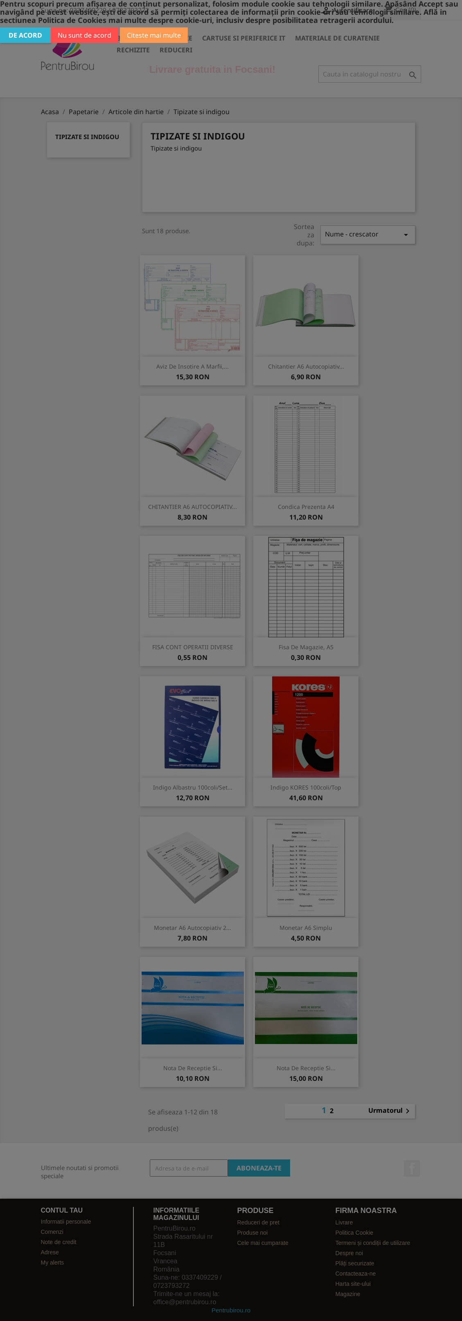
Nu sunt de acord (84, 35)
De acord (25, 35)
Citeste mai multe (154, 35)
